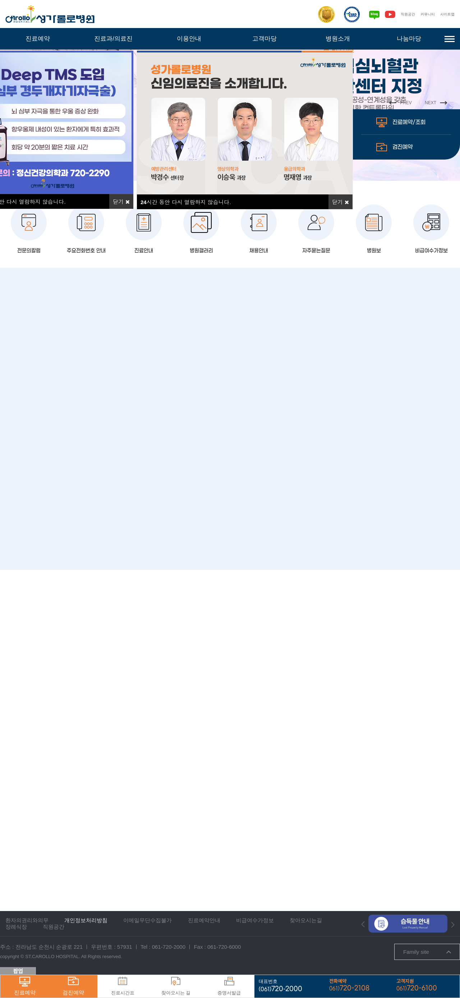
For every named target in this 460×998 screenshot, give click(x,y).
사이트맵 (446, 14)
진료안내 (144, 310)
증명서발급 (229, 986)
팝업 (18, 971)
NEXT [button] (434, 125)
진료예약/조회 (405, 189)
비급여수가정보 (431, 310)
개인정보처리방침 (85, 922)
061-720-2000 (168, 949)
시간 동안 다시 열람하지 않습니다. (186, 202)
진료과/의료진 (113, 39)
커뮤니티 (423, 14)
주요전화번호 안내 (86, 310)
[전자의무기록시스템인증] (343, 14)
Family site (427, 954)
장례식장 (16, 929)
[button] (363, 926)
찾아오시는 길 (176, 986)
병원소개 (338, 39)
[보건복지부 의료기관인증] (317, 14)
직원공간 (400, 14)
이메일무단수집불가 (147, 922)
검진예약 (397, 214)
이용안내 (189, 39)
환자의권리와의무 (27, 922)
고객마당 (264, 39)
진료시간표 (122, 986)
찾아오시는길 (306, 922)
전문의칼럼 (29, 310)
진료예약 (38, 39)
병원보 (374, 310)
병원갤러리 (201, 310)
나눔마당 (409, 39)
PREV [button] (396, 125)
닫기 (340, 202)
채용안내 (259, 310)
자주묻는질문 (316, 310)
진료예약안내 (204, 922)
